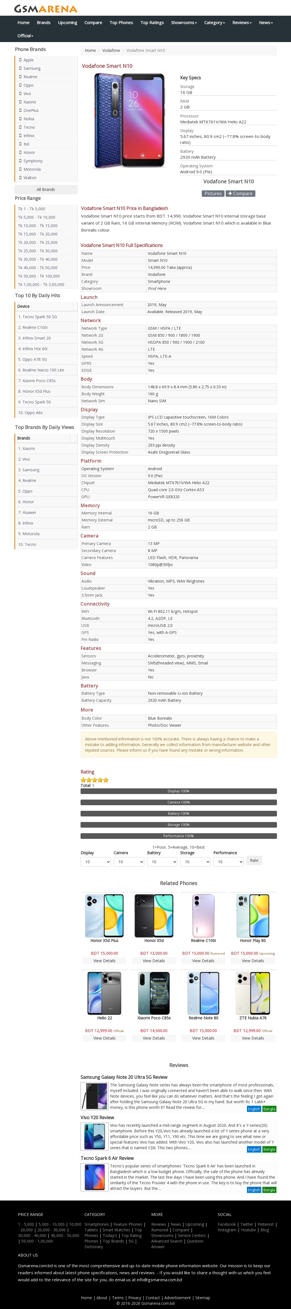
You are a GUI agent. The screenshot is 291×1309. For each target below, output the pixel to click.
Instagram (227, 1229)
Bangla (269, 1108)
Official (25, 35)
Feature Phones (127, 1224)
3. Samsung (28, 469)
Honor (26, 152)
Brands (44, 22)
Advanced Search (166, 1241)
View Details (104, 960)
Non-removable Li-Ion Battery (175, 693)
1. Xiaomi (26, 448)
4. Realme (27, 480)
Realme (27, 76)
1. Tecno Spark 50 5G (37, 316)
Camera (121, 852)
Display (87, 852)
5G (131, 1241)
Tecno (26, 127)
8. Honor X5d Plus (34, 391)
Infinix (26, 135)
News (266, 22)
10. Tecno (27, 544)
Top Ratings (152, 22)
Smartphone (159, 281)
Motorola (29, 169)
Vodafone (111, 50)
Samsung (29, 68)
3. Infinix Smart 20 (34, 338)
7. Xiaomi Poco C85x (37, 380)
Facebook (227, 1224)
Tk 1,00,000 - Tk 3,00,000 (41, 284)
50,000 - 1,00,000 (37, 1241)
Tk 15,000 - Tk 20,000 (38, 234)
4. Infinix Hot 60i (32, 348)
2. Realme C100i (32, 327)
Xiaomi (27, 102)
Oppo (26, 85)
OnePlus (28, 110)
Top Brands (113, 1241)
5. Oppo (25, 491)
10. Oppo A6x (30, 412)
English (254, 1108)
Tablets (91, 1229)
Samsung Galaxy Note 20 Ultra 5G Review (124, 1077)
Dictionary (93, 1246)
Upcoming (67, 22)
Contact (153, 1297)
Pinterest (266, 1224)
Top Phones (121, 22)
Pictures (213, 193)
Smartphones (96, 1224)
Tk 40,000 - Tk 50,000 (38, 267)
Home (23, 22)
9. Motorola (29, 533)
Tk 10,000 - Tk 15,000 (38, 225)
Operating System (97, 468)
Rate (254, 860)
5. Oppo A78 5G (32, 359)
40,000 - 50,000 (65, 1235)
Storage (187, 852)
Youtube (248, 1229)
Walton (27, 177)
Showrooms (184, 22)
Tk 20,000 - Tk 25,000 (38, 242)
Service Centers (192, 1235)
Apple (26, 60)
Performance (225, 852)
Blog (264, 1229)
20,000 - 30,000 (51, 1229)
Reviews (242, 22)
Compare (93, 22)
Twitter (246, 1224)
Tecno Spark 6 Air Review (107, 1158)
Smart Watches (116, 1229)
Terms (118, 1297)
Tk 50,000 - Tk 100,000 (39, 276)
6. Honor (26, 501)
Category (214, 22)
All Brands (46, 189)
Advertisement (177, 1297)
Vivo (24, 93)
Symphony (30, 160)
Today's (110, 1235)
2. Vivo (24, 459)
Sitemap (202, 1297)
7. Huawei (27, 512)
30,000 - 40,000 (32, 1235)
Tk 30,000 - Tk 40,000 (38, 259)
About (102, 1297)
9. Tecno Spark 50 (34, 402)
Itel (23, 144)
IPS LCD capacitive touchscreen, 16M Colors (188, 417)
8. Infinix (25, 523)
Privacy (134, 1297)
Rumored (159, 1229)
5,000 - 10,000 (51, 1224)
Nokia (26, 118)
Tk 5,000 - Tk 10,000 (36, 217)
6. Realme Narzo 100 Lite (41, 370)
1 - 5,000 (26, 1224)
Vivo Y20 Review (97, 1117)
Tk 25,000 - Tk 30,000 (38, 250)
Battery (154, 852)
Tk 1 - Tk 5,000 (31, 208)
